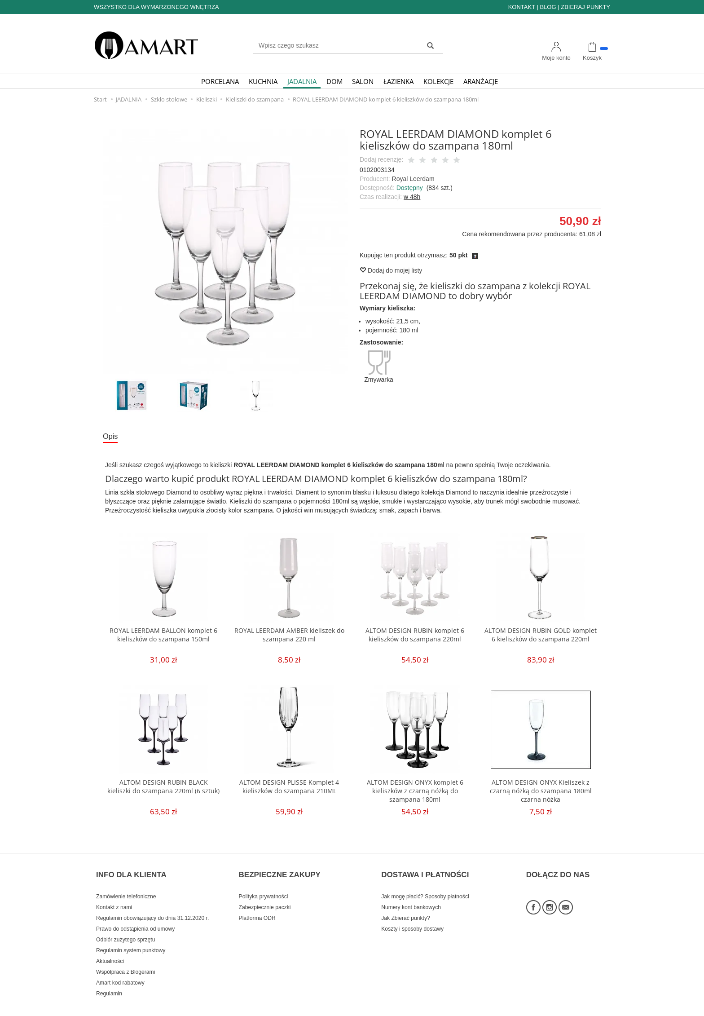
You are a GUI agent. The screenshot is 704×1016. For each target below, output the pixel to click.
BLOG (548, 7)
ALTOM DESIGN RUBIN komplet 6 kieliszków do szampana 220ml (414, 636)
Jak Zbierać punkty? (405, 906)
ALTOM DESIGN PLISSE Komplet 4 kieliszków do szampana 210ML (289, 788)
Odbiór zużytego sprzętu (125, 927)
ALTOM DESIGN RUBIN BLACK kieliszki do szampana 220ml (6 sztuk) (163, 793)
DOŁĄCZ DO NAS (558, 869)
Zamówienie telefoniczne (126, 884)
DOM (334, 81)
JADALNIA (302, 81)
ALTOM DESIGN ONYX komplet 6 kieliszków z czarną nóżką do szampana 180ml (415, 793)
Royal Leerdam (413, 178)
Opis (112, 437)
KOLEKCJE (438, 81)
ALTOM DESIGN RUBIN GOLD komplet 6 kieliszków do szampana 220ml (541, 641)
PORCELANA (220, 81)
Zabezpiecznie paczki (265, 895)
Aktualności (110, 949)
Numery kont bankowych (411, 895)
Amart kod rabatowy (120, 970)
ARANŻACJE (480, 81)
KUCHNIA (263, 81)
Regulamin (109, 981)
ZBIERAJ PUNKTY (585, 7)
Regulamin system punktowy (130, 938)
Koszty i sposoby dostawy (412, 917)
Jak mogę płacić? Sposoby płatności (425, 884)
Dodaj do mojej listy (391, 270)
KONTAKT (521, 7)
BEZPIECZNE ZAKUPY (280, 869)
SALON (363, 81)
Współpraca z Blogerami (125, 960)
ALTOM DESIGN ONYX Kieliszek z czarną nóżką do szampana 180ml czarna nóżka (541, 793)
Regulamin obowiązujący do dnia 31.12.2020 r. (152, 906)
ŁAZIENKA (398, 81)
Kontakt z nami (114, 895)
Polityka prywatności (263, 884)
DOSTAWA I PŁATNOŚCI (425, 869)
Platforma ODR (257, 906)
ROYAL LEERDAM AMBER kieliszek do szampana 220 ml (289, 636)
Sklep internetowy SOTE (582, 1006)
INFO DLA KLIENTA (131, 869)
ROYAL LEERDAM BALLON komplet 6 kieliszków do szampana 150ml (163, 636)
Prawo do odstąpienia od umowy (135, 917)
